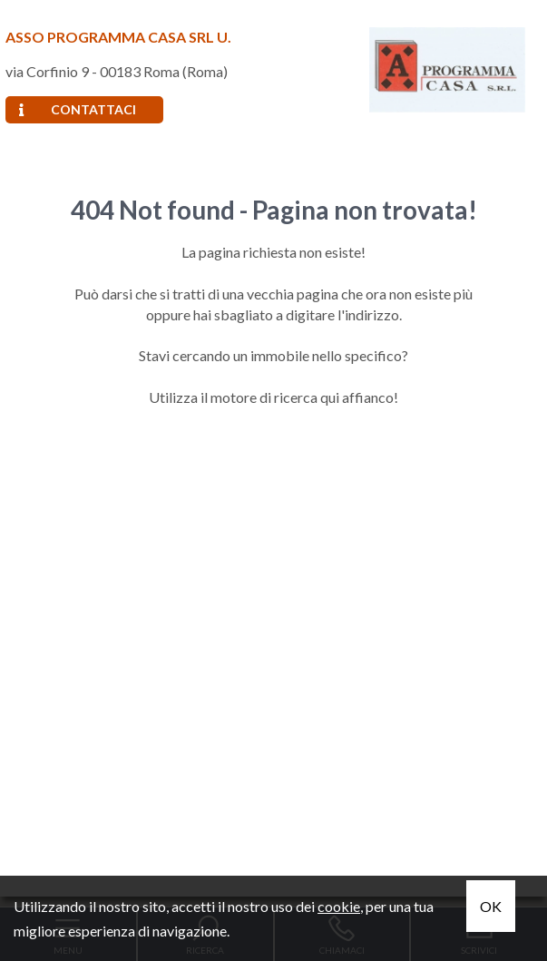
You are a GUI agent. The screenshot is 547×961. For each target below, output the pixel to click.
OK (491, 906)
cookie (338, 906)
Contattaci (77, 109)
